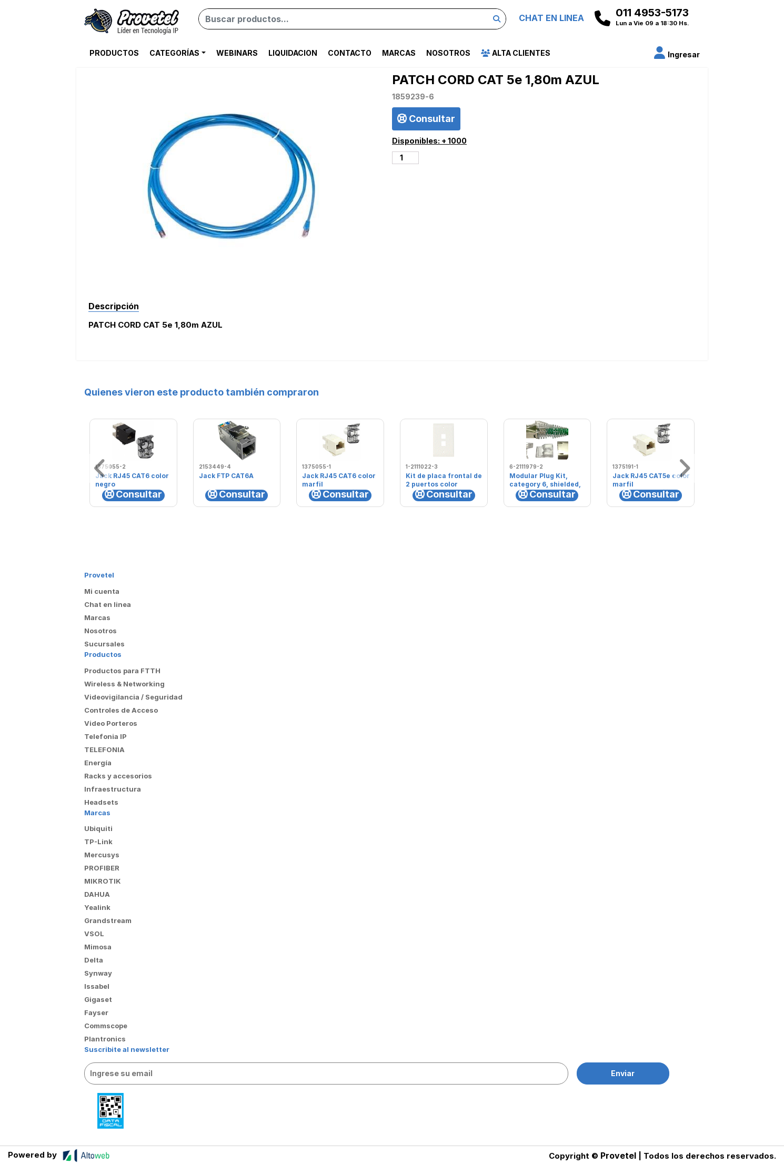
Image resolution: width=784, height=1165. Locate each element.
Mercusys (101, 854)
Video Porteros (110, 723)
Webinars (237, 52)
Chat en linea (107, 604)
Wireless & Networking (124, 684)
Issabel (96, 986)
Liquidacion (292, 52)
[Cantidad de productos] (405, 157)
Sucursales (104, 644)
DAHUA (97, 894)
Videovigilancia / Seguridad (133, 697)
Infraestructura (112, 789)
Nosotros (448, 52)
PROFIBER (101, 868)
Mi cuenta (101, 591)
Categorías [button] (174, 52)
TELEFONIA (104, 749)
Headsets (101, 802)
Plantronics (105, 1039)
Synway (98, 973)
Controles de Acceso (121, 710)
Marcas (399, 52)
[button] (677, 54)
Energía (98, 762)
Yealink (97, 907)
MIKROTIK (102, 881)
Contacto (349, 52)
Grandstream (108, 920)
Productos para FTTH (122, 670)
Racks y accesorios (118, 776)
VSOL (94, 933)
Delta (93, 960)
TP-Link (98, 841)
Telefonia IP (105, 736)
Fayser (96, 1012)
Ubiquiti (98, 828)
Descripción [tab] (113, 306)
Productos (114, 52)
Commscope (105, 1025)
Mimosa (98, 947)
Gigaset (98, 999)
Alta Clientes (515, 52)
